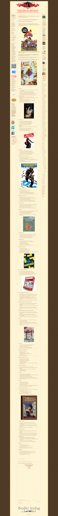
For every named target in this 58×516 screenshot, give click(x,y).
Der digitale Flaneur (44, 188)
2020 (43, 146)
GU (43, 189)
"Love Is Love (26, 24)
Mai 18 (44, 160)
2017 (43, 149)
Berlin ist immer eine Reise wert (44, 90)
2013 (43, 180)
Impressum (13, 20)
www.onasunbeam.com (28, 453)
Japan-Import (44, 112)
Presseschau (44, 121)
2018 (43, 148)
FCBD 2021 (44, 106)
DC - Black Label (44, 93)
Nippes (43, 119)
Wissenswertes (44, 136)
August (44, 153)
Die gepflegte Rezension (44, 100)
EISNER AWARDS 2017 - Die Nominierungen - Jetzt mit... (45, 168)
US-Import (43, 128)
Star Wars (43, 125)
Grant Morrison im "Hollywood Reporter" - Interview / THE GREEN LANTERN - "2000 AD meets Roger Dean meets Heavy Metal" (44, 19)
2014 (43, 179)
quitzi (43, 194)
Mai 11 (44, 163)
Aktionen (43, 85)
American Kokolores (44, 86)
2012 (43, 181)
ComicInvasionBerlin (29, 465)
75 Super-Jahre (44, 84)
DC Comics (44, 94)
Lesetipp (43, 114)
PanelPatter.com (21, 393)
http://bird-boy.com (27, 444)
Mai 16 (44, 161)
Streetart (43, 126)
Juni (43, 155)
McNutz (44, 191)
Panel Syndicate (27, 454)
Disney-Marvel (44, 101)
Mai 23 (44, 159)
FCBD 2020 (44, 105)
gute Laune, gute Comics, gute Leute (25, 463)
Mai (43, 156)
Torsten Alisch (44, 193)
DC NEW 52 (44, 95)
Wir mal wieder (44, 135)
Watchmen (43, 133)
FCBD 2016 (44, 102)
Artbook (43, 88)
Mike (43, 192)
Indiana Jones (44, 111)
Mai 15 (44, 162)
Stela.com (30, 445)
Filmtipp (43, 108)
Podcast (43, 120)
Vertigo (43, 132)
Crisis (43, 92)
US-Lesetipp (44, 129)
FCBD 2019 (44, 104)
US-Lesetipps (44, 130)
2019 (43, 147)
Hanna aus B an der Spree (44, 190)
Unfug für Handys (13, 118)
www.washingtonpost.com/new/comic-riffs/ (24, 391)
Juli (43, 154)
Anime (43, 87)
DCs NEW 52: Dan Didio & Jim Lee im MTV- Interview (44, 27)
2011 (43, 182)
